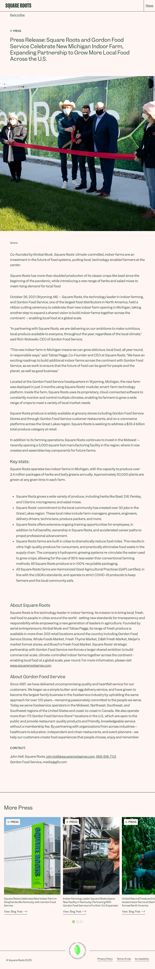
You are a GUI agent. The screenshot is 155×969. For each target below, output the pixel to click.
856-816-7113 (106, 756)
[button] (73, 921)
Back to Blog (17, 15)
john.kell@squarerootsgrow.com (70, 756)
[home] (18, 6)
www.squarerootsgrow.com (30, 665)
